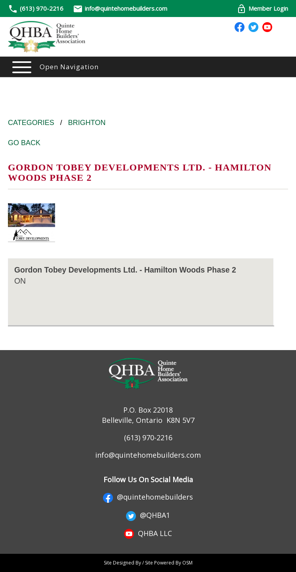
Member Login (262, 8)
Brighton (87, 123)
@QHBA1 (148, 515)
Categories (31, 123)
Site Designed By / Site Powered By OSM (148, 562)
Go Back (24, 143)
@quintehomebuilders (148, 497)
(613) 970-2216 (41, 8)
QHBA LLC (148, 533)
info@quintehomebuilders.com (120, 8)
